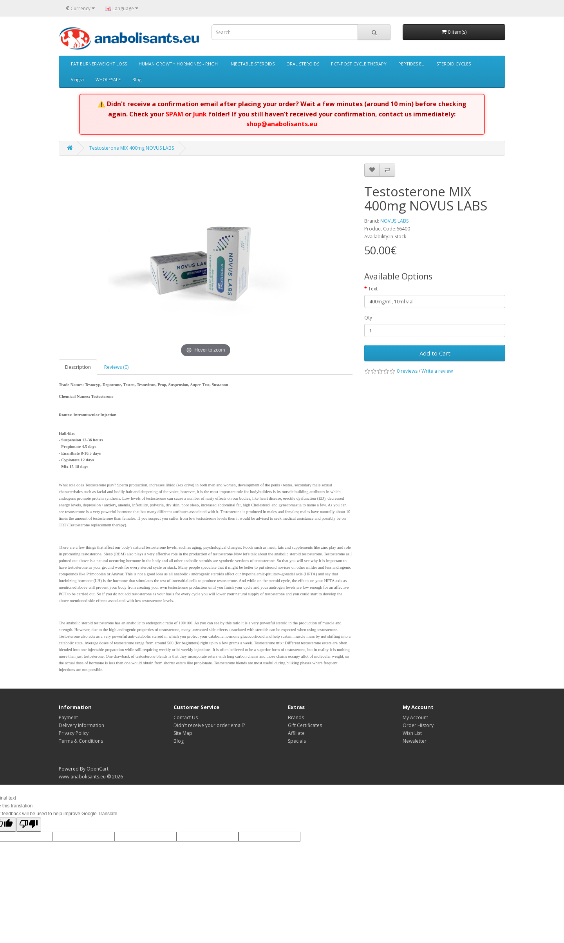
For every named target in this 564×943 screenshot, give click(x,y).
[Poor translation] (28, 825)
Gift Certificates (305, 725)
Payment (68, 717)
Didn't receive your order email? (209, 725)
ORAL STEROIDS (302, 64)
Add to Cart (434, 353)
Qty (368, 317)
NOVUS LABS (394, 221)
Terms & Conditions (81, 741)
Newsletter (415, 741)
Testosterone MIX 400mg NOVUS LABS (131, 148)
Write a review (437, 371)
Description (78, 367)
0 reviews (407, 371)
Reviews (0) (116, 367)
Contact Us (186, 717)
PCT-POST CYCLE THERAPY (359, 64)
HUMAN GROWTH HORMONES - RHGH (178, 64)
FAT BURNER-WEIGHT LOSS (99, 64)
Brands (296, 717)
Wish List (412, 733)
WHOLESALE (108, 79)
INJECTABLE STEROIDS (252, 64)
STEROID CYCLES (453, 64)
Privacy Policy (74, 733)
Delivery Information (81, 725)
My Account (415, 717)
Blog (136, 79)
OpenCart (97, 768)
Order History (418, 725)
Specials (297, 741)
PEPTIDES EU (411, 64)
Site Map (183, 733)
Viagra (77, 79)
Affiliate (296, 733)
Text (373, 288)
